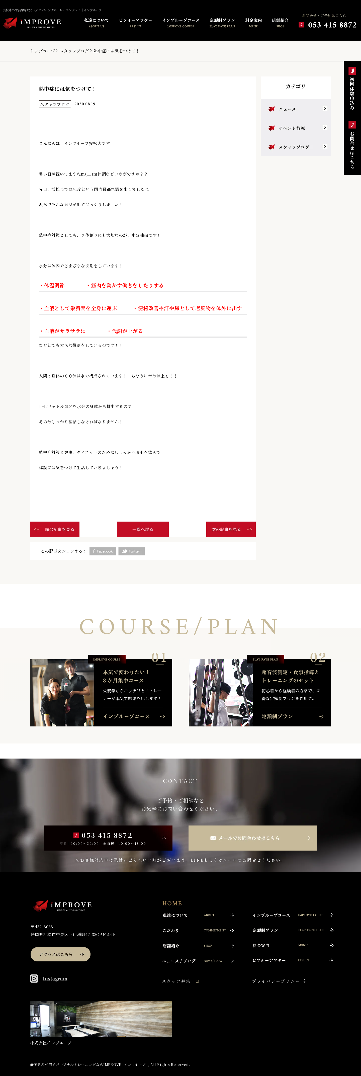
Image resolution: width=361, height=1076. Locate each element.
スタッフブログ (74, 51)
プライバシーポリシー (276, 981)
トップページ (42, 51)
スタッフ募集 (176, 981)
